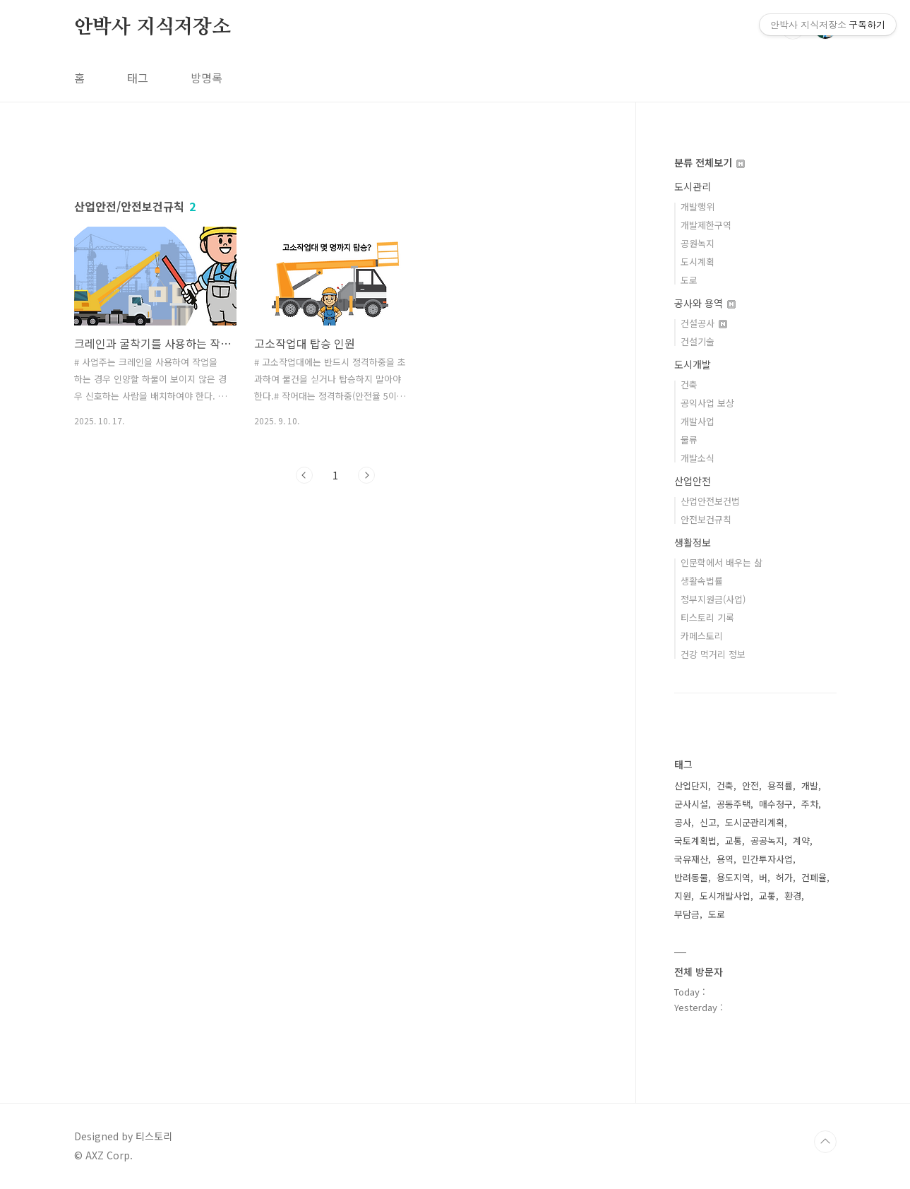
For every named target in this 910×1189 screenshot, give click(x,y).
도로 (689, 280)
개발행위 (697, 206)
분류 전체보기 (709, 162)
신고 (708, 822)
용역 (725, 859)
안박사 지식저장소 (152, 27)
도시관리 (692, 186)
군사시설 (691, 804)
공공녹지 (767, 840)
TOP (825, 1141)
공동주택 (733, 804)
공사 (682, 822)
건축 (689, 384)
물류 (689, 439)
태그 (137, 77)
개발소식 (697, 458)
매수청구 (776, 804)
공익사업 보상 (707, 403)
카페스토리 (702, 636)
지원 (682, 895)
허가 (784, 877)
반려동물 (691, 877)
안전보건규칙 (706, 519)
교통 (733, 840)
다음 (366, 672)
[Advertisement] (335, 273)
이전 (304, 672)
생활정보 (692, 542)
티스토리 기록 (707, 617)
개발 (809, 785)
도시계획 (697, 261)
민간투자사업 (767, 859)
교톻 (767, 895)
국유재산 (691, 859)
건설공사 (704, 323)
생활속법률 (702, 580)
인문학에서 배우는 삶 (721, 562)
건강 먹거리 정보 (713, 654)
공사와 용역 (705, 303)
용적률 (780, 785)
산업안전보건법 (710, 501)
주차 (809, 804)
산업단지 (691, 785)
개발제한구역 (706, 225)
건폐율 (814, 877)
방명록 (206, 77)
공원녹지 (697, 243)
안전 (750, 785)
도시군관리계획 (754, 822)
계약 (801, 840)
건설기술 (697, 341)
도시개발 (692, 364)
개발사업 (697, 421)
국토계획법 (695, 840)
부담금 (687, 914)
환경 (792, 895)
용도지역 (733, 877)
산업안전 (692, 481)
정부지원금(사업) (713, 599)
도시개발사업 (725, 895)
